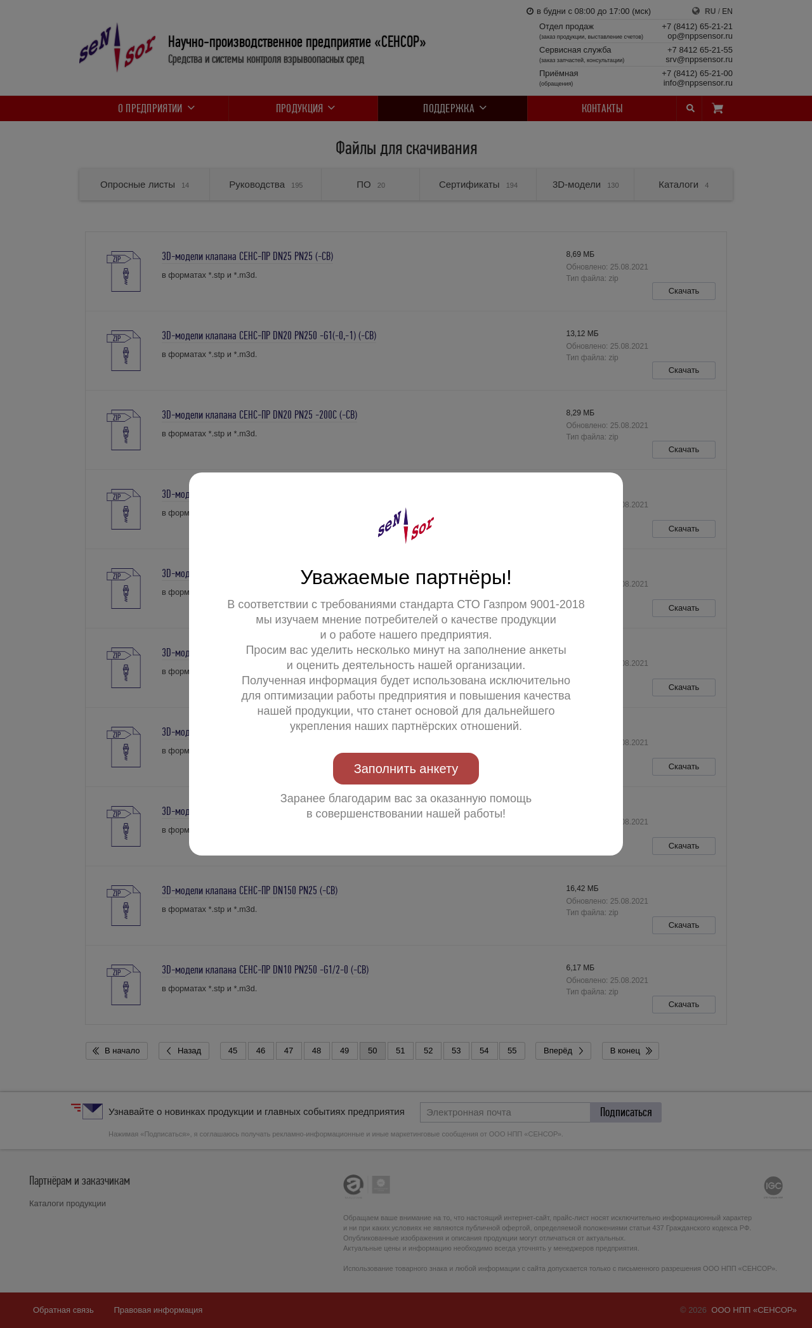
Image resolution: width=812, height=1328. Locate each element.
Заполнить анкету (406, 769)
